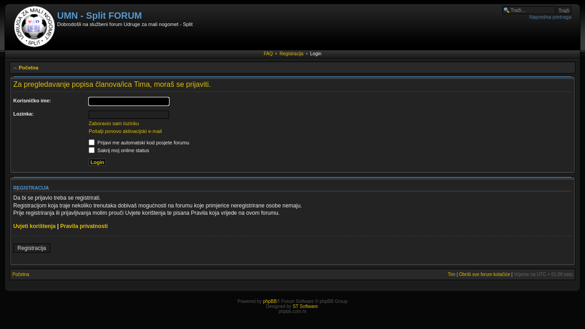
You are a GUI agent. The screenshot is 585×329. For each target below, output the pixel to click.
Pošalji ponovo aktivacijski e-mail (125, 131)
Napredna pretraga (550, 17)
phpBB (270, 301)
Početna (28, 67)
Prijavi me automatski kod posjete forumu (139, 142)
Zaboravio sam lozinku (114, 123)
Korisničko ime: (32, 100)
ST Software (305, 306)
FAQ (268, 53)
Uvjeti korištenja (34, 226)
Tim (451, 274)
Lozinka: (23, 114)
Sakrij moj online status (119, 150)
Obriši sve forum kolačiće (484, 274)
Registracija (291, 53)
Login (315, 53)
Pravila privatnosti (84, 226)
